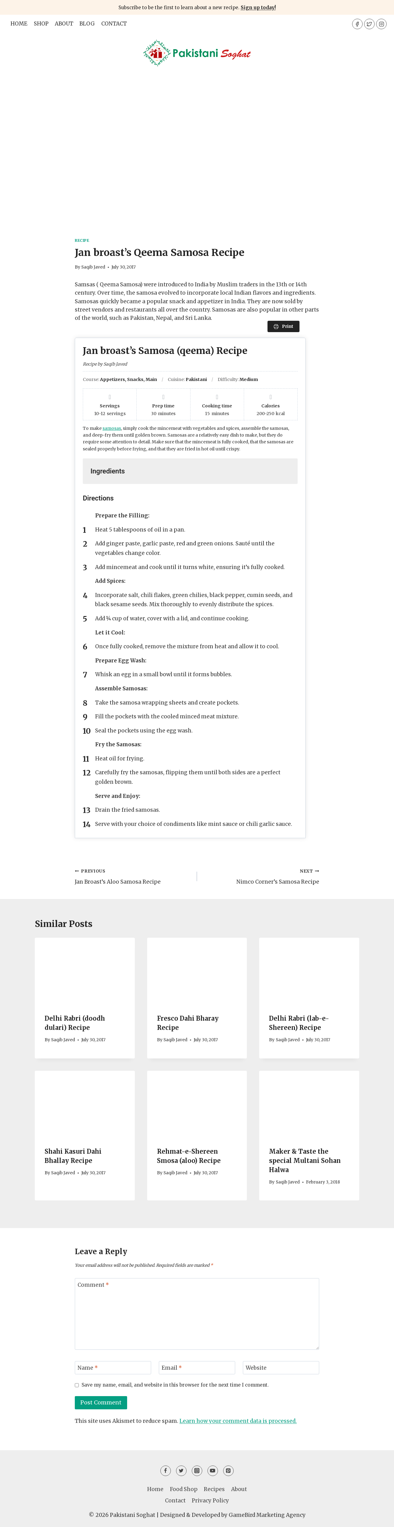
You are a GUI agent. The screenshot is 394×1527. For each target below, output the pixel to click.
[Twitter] (369, 24)
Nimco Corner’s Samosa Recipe (260, 876)
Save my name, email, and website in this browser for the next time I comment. (175, 1385)
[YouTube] (212, 1471)
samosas (112, 428)
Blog (87, 23)
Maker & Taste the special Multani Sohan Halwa (305, 1161)
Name (88, 1367)
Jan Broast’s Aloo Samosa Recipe (133, 876)
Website (256, 1367)
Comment (93, 1285)
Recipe (82, 240)
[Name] (113, 1367)
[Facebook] (357, 24)
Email (172, 1367)
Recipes (214, 1489)
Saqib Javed (93, 267)
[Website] (281, 1367)
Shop (41, 23)
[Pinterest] (228, 1471)
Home (18, 23)
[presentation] (85, 971)
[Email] (197, 1367)
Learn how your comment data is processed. (238, 1421)
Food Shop (184, 1489)
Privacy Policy (210, 1500)
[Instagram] (381, 24)
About (64, 23)
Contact (114, 23)
